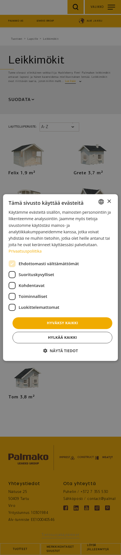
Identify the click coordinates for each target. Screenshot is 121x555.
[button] (60, 350)
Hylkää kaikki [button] (62, 337)
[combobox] (101, 201)
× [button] (109, 201)
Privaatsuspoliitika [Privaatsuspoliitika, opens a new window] (25, 251)
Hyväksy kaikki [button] (62, 322)
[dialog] (60, 277)
